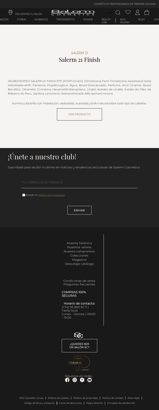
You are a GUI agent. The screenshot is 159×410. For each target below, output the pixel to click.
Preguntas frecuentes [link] (79, 284)
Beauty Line (106, 21)
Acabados (41, 19)
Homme (88, 19)
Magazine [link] (79, 259)
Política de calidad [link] (112, 398)
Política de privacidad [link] (85, 398)
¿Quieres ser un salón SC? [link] (79, 345)
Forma (21, 19)
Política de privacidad (51, 194)
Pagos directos (94, 403)
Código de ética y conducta (39, 403)
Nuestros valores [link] (79, 247)
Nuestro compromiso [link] (79, 251)
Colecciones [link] (79, 255)
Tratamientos (65, 19)
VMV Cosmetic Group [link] (31, 398)
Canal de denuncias (70, 403)
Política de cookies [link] (58, 398)
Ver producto (79, 114)
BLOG (141, 19)
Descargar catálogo (79, 263)
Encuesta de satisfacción (121, 403)
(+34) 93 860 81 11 (74, 307)
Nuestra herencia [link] (79, 243)
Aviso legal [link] (134, 398)
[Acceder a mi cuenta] (137, 13)
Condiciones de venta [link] (79, 281)
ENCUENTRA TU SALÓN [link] (28, 14)
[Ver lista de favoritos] (128, 13)
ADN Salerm (124, 21)
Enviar (79, 210)
